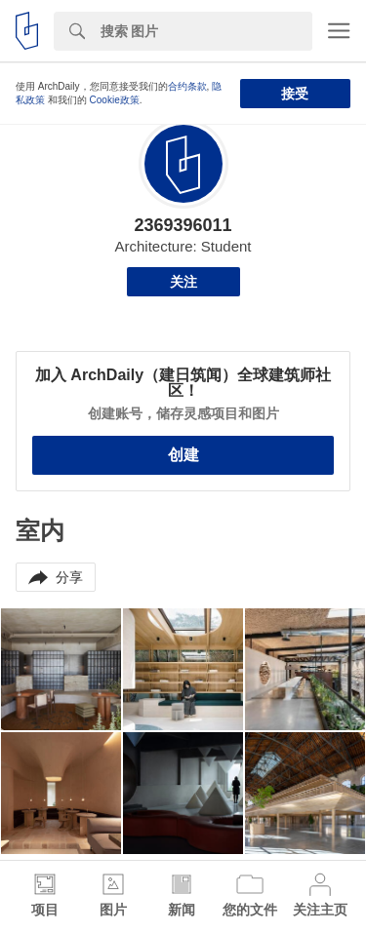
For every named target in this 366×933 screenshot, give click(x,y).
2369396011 (182, 225)
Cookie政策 (115, 100)
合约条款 (187, 86)
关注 (183, 282)
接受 (294, 93)
